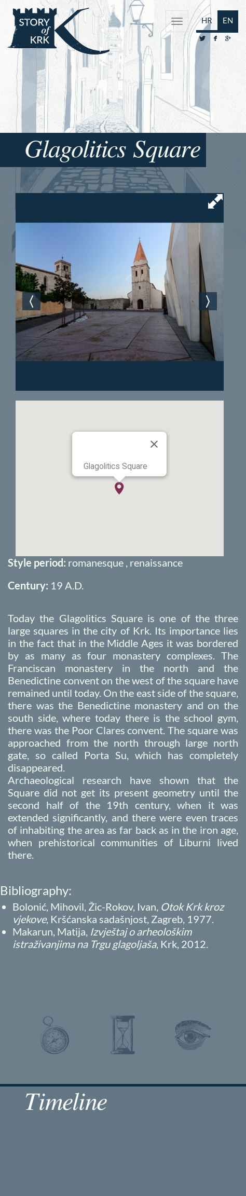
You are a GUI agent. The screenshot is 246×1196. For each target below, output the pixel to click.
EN (228, 20)
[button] (119, 488)
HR (206, 20)
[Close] (154, 444)
